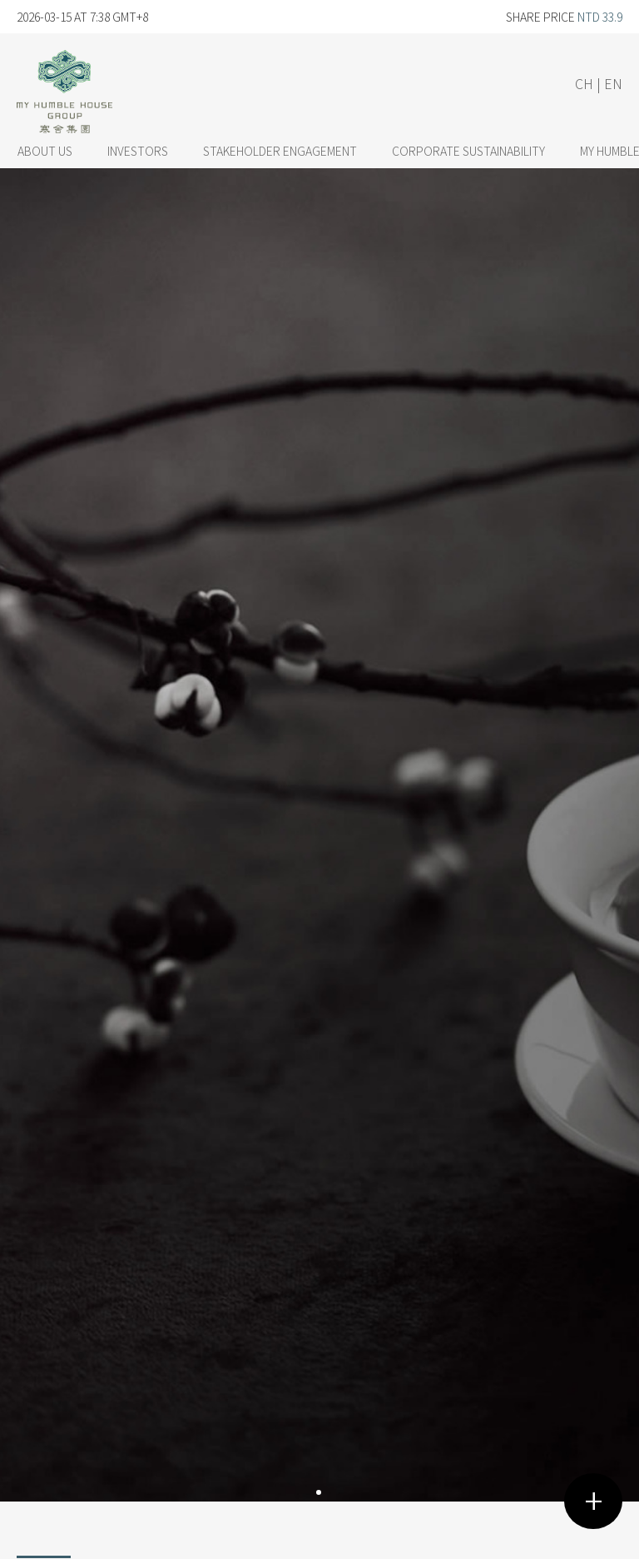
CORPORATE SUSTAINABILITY (468, 151)
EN (613, 83)
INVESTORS (137, 151)
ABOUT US (44, 151)
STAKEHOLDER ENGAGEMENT (280, 151)
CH (584, 83)
